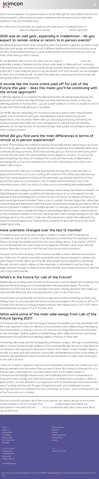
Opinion (55, 432)
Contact (55, 440)
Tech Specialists (8, 440)
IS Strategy (6, 435)
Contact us (49, 403)
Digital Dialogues (71, 61)
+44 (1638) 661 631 (9, 463)
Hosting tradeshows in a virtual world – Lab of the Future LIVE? (32, 10)
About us (5, 430)
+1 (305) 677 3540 (59, 451)
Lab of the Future (59, 30)
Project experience (59, 435)
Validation (6, 442)
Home (4, 427)
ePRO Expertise (57, 427)
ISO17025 (55, 430)
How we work (7, 432)
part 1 (39, 407)
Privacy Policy (57, 437)
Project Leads (7, 437)
